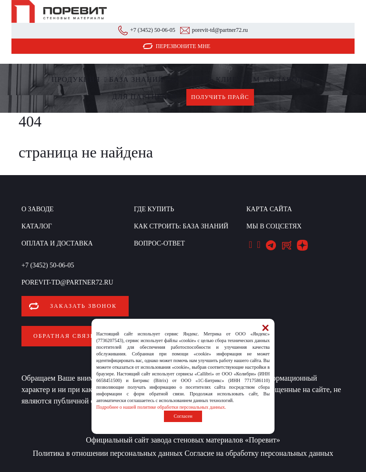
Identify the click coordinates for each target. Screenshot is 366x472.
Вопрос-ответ (159, 243)
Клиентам (238, 79)
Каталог (36, 226)
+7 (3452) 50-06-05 (152, 30)
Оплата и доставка (57, 243)
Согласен (182, 416)
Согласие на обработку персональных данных (258, 453)
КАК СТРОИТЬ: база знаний (181, 226)
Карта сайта (269, 209)
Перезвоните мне (183, 46)
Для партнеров (144, 96)
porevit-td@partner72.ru (220, 30)
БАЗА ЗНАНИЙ (136, 79)
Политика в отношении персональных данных (108, 453)
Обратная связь (63, 336)
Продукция (75, 79)
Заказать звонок (83, 306)
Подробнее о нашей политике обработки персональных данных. (161, 407)
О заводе (288, 79)
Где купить (190, 79)
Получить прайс (220, 97)
